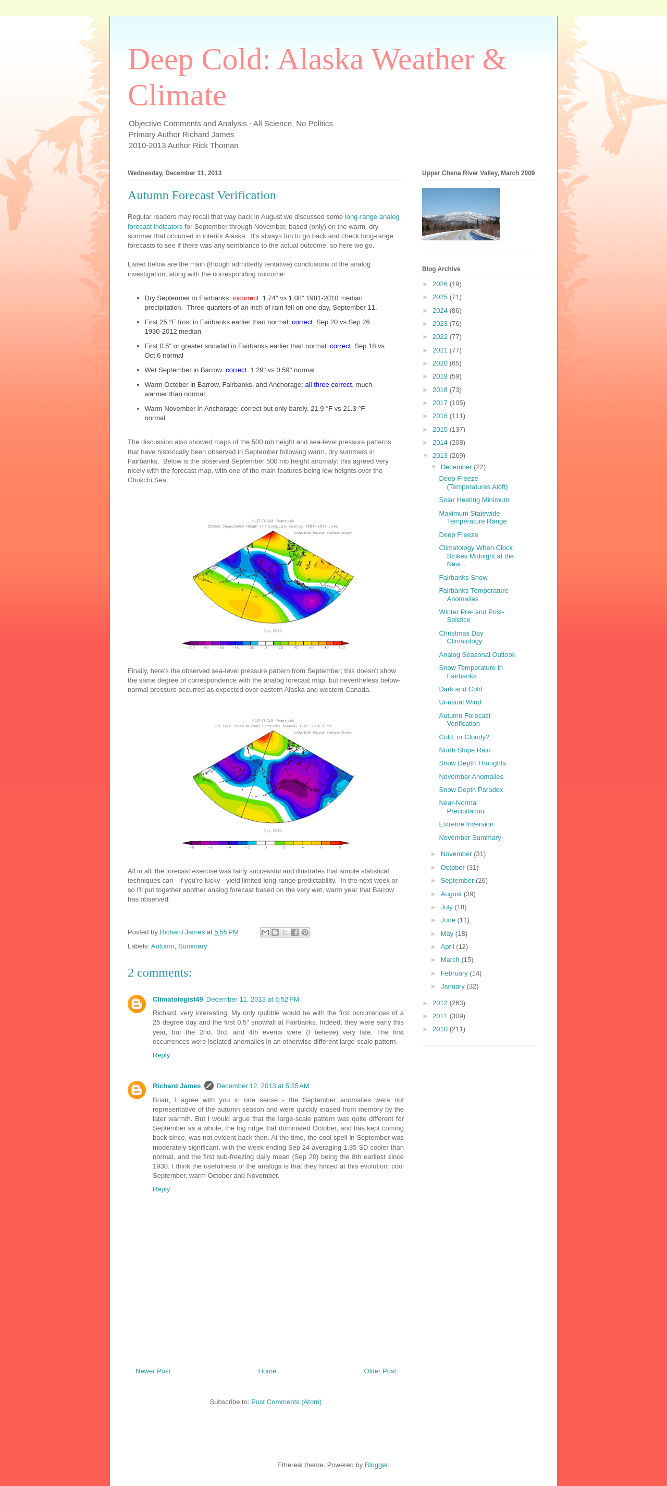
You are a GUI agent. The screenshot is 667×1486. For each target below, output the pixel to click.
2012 (441, 1003)
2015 (441, 429)
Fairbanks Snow (463, 577)
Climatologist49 (178, 999)
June (449, 920)
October (454, 867)
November (457, 854)
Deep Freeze (458, 535)
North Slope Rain (464, 750)
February (455, 973)
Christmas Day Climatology (461, 637)
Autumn (163, 946)
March (451, 960)
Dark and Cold (460, 689)
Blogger (376, 1465)
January (454, 986)
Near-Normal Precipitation (461, 807)
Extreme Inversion (466, 824)
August (452, 894)
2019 (441, 376)
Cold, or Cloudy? (464, 737)
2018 (441, 390)
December (457, 467)
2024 (441, 310)
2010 (441, 1029)
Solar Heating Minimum (474, 500)
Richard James (177, 1086)
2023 (441, 323)
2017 (441, 403)
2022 (441, 336)
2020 (441, 363)
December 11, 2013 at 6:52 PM (253, 999)
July (448, 907)
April (448, 947)
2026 (441, 284)
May (448, 933)
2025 (441, 297)
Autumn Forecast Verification (464, 720)
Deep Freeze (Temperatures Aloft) (473, 482)
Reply (161, 1055)
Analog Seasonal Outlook (477, 655)
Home (267, 1371)
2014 (441, 442)
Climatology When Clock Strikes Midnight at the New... (476, 556)
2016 (441, 416)
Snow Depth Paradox (471, 790)
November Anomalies (471, 777)
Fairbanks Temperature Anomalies (473, 595)
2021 (441, 350)
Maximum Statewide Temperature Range (473, 517)
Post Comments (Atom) (286, 1402)
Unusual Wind (460, 702)
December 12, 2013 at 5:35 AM (263, 1086)
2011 (441, 1016)
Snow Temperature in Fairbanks (471, 672)
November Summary (470, 838)
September (458, 880)
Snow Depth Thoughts (472, 763)
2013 (441, 455)
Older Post (380, 1371)
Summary (192, 946)
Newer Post (152, 1371)
